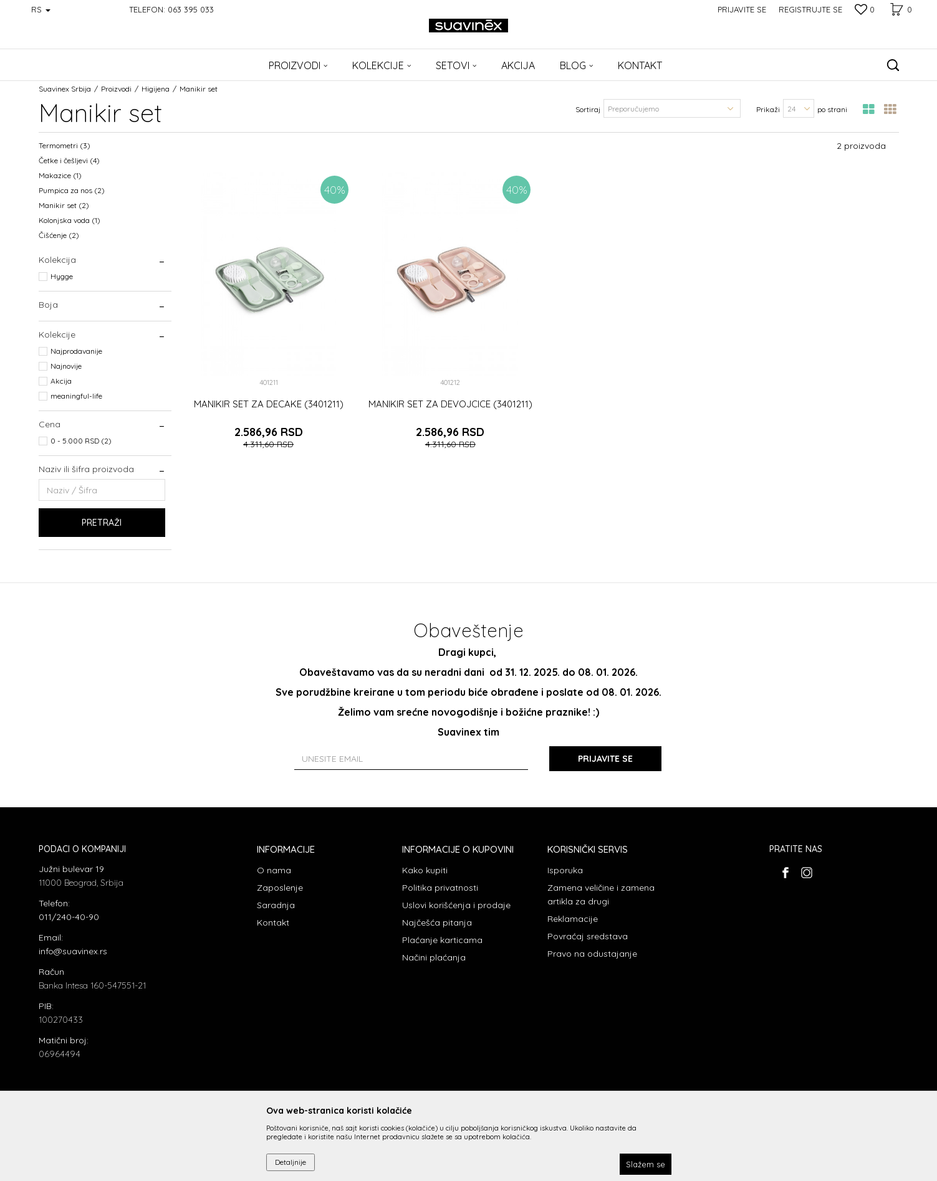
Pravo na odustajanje (592, 953)
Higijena (156, 88)
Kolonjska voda (69, 220)
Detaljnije (290, 1162)
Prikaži (768, 109)
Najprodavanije (76, 351)
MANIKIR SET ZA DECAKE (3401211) (269, 404)
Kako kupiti (425, 870)
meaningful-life (76, 396)
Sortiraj (587, 109)
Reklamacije (572, 918)
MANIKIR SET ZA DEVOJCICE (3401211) (450, 404)
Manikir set (64, 205)
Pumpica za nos (72, 190)
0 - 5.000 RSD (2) (81, 440)
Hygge (61, 276)
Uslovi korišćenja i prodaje (456, 905)
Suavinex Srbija (65, 88)
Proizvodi (116, 88)
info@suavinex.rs (73, 951)
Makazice (60, 175)
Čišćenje (59, 235)
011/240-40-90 (69, 917)
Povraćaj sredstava (587, 936)
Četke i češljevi (69, 160)
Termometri (64, 145)
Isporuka (565, 870)
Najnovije (66, 366)
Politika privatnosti (440, 887)
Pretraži (102, 522)
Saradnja (276, 905)
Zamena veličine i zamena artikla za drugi (601, 894)
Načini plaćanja (434, 957)
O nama (274, 870)
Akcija (61, 381)
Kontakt (273, 922)
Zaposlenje (280, 887)
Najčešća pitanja (437, 922)
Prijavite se (605, 758)
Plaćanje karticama (442, 940)
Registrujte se (810, 9)
